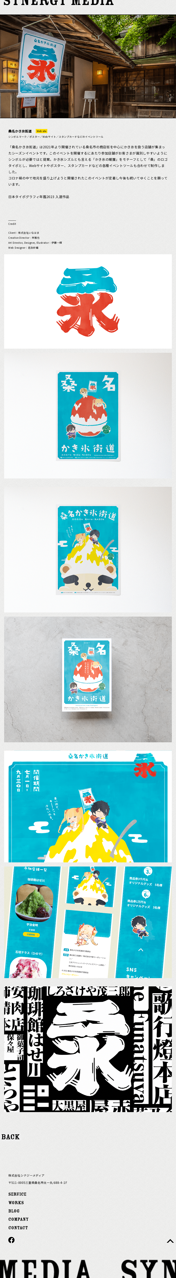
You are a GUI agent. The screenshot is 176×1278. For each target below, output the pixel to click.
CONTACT (18, 1228)
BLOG (14, 1211)
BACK (10, 1137)
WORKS (16, 1202)
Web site (41, 131)
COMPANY (18, 1219)
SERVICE (17, 1194)
